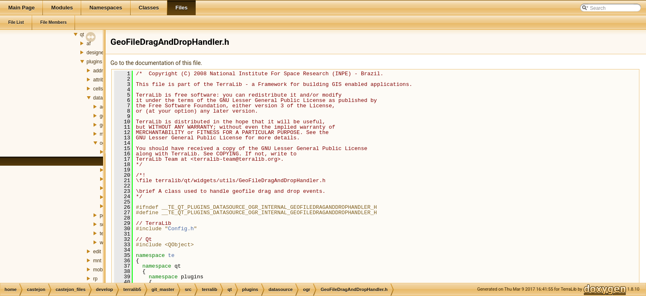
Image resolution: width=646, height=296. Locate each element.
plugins (94, 62)
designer (96, 53)
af (89, 43)
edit (97, 251)
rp (95, 279)
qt (82, 34)
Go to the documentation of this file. (156, 63)
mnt (97, 261)
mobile (100, 270)
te (171, 255)
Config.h (181, 228)
